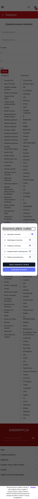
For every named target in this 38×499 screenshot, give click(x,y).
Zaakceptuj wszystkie (19, 270)
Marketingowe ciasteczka (14, 240)
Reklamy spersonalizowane (15, 257)
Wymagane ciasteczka (14, 234)
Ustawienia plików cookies (17, 228)
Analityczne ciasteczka (14, 246)
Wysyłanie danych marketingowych (17, 251)
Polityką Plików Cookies (14, 491)
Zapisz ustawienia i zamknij (19, 265)
